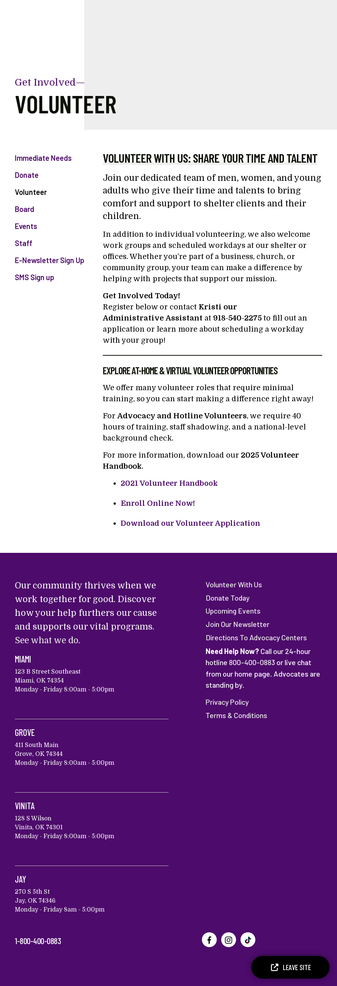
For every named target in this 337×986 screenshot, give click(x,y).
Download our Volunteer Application (192, 523)
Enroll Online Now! (158, 503)
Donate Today (228, 597)
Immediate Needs (43, 157)
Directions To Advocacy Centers (257, 636)
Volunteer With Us (234, 584)
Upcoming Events (234, 610)
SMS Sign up (34, 277)
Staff (23, 243)
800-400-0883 (252, 661)
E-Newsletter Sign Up (49, 260)
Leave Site (290, 967)
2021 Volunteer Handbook (170, 483)
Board (24, 209)
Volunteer (31, 191)
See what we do (47, 640)
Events (26, 226)
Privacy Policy (228, 700)
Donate (27, 174)
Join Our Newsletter (238, 623)
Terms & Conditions (237, 713)
